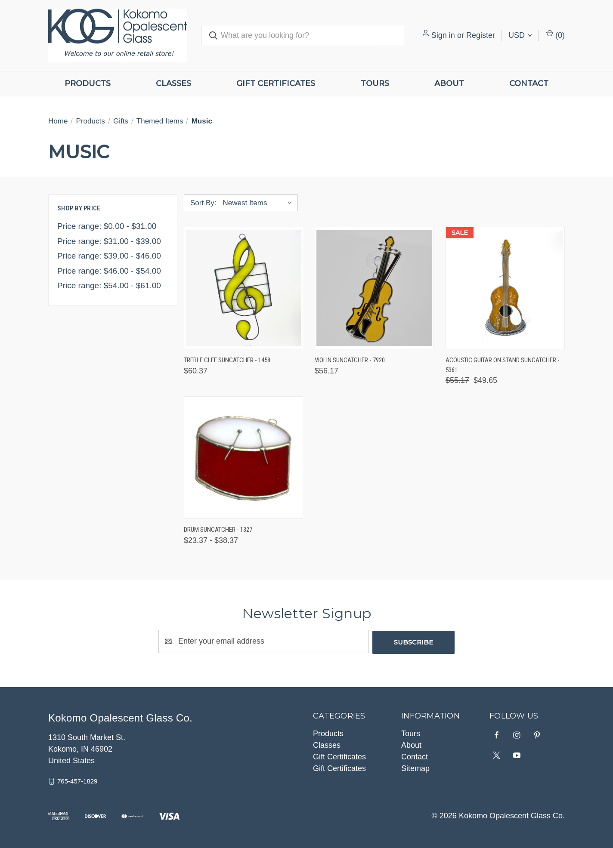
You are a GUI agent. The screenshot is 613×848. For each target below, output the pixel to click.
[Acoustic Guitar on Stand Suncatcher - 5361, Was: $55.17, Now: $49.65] (505, 288)
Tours (375, 83)
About (449, 83)
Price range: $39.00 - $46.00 (109, 255)
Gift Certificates (275, 83)
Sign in (443, 35)
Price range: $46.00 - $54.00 (109, 270)
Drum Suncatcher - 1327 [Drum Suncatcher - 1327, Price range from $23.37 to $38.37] (218, 529)
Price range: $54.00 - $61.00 (109, 285)
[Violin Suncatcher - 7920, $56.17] (374, 288)
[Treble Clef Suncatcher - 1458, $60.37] (243, 288)
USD (520, 35)
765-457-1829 (77, 780)
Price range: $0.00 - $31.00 (106, 226)
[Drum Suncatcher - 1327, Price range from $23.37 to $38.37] (243, 457)
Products (88, 83)
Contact (528, 83)
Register (480, 35)
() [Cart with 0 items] (555, 35)
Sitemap (415, 767)
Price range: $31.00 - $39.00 (109, 241)
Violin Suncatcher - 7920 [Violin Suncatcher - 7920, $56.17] (350, 360)
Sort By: (203, 203)
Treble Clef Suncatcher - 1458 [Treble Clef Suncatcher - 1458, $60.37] (227, 360)
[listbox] (259, 203)
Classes (173, 83)
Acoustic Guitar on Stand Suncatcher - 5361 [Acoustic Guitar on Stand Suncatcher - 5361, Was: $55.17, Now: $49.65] (503, 365)
